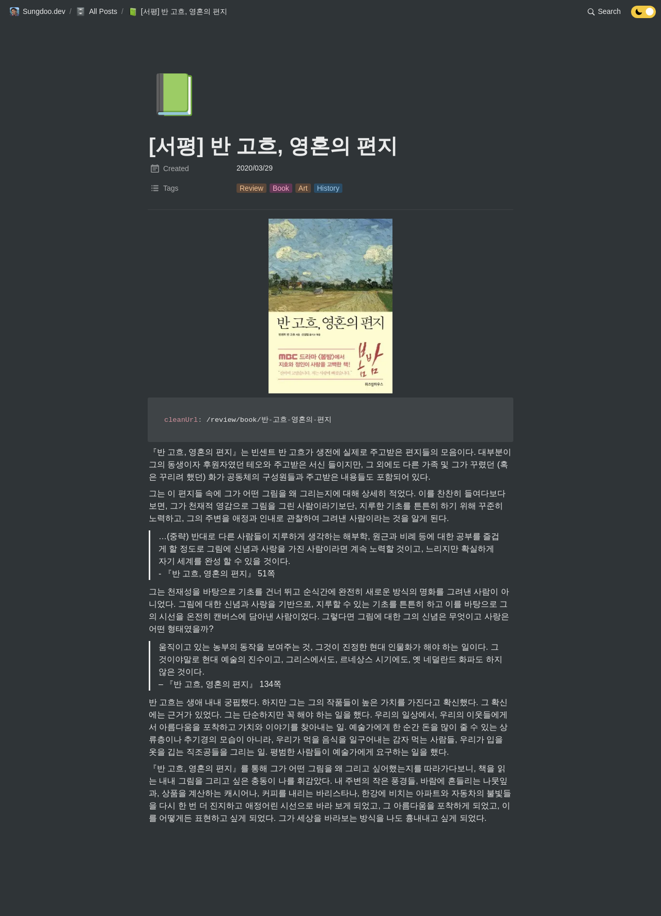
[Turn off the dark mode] (643, 15)
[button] (37, 12)
